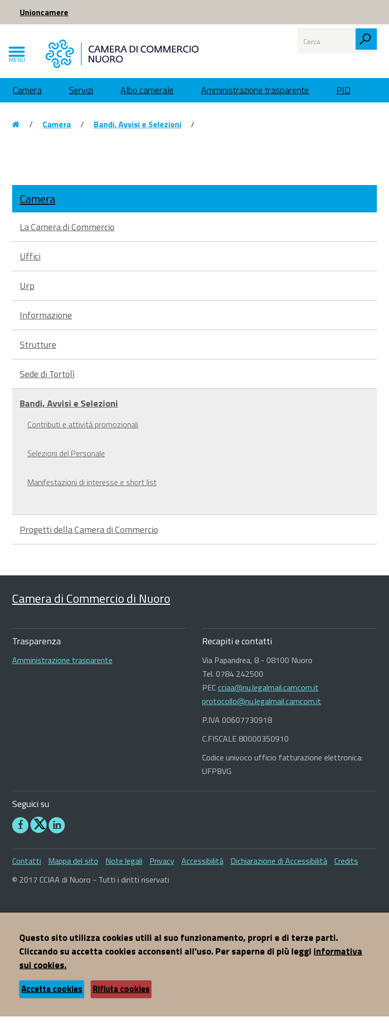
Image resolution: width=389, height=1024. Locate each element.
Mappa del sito (73, 868)
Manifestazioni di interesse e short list (92, 490)
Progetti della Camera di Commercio (89, 537)
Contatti (26, 868)
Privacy (161, 868)
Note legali (123, 868)
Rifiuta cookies (121, 996)
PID (343, 97)
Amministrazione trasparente (255, 97)
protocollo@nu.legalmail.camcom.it (261, 709)
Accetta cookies (51, 996)
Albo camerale (147, 97)
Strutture (38, 352)
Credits (346, 868)
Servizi (81, 97)
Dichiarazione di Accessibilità (278, 868)
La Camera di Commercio (67, 234)
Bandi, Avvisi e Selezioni (137, 132)
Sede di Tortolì (47, 381)
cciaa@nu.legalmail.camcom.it (268, 695)
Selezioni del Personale (66, 461)
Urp (27, 293)
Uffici (30, 264)
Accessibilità (202, 868)
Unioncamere (44, 12)
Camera (27, 97)
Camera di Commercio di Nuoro (91, 606)
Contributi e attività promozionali (82, 432)
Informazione (46, 323)
